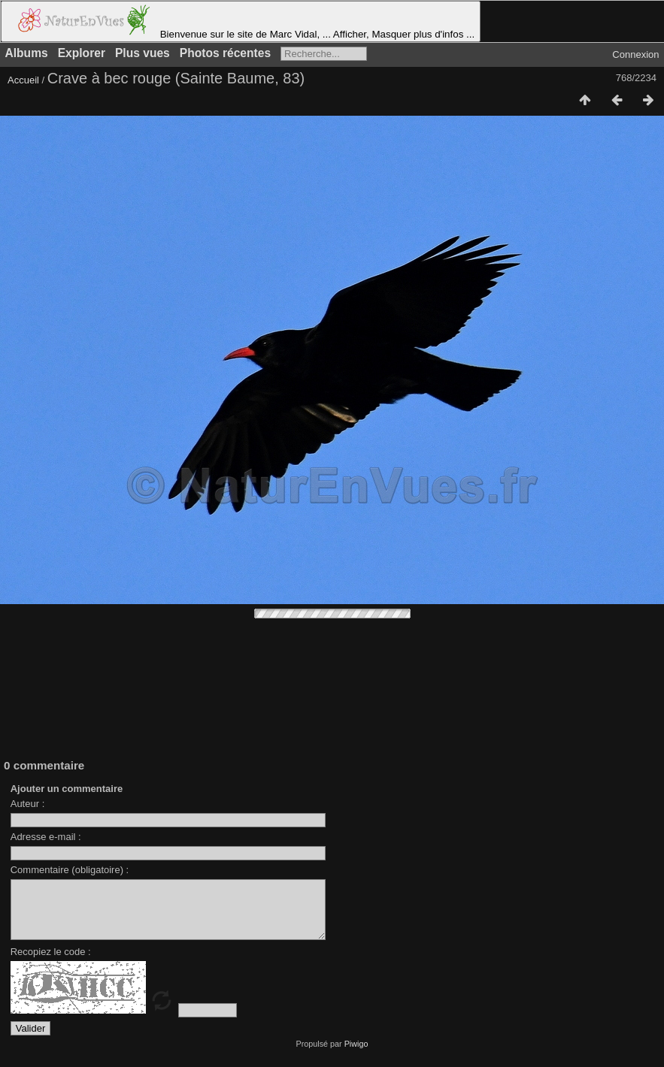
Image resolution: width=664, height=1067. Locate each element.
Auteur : (28, 803)
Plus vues (142, 53)
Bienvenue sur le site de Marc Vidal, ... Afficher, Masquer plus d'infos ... (241, 21)
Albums (26, 53)
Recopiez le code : (51, 963)
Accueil (23, 80)
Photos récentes (225, 53)
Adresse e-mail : (46, 836)
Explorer (81, 53)
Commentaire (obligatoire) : (70, 869)
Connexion (635, 54)
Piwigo (356, 1054)
